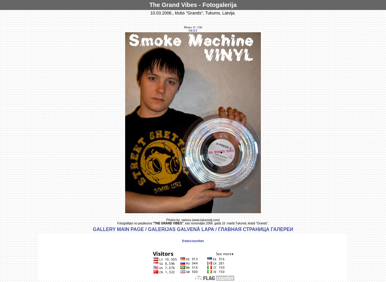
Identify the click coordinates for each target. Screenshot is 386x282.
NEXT (193, 30)
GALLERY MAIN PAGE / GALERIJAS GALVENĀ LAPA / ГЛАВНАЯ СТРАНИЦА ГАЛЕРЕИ (193, 229)
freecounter (193, 241)
